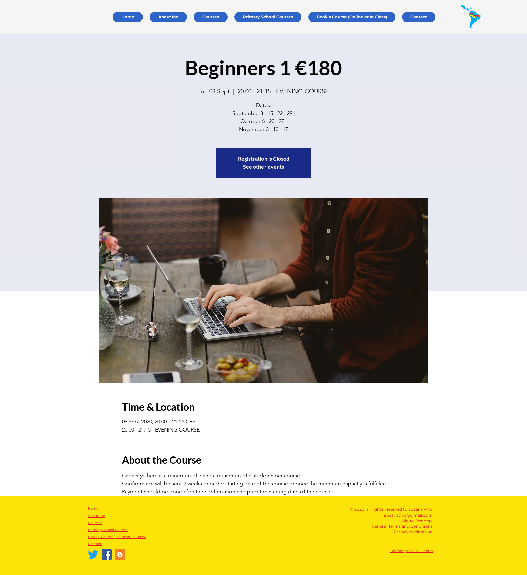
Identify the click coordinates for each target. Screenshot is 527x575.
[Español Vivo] (120, 554)
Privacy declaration (413, 531)
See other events (263, 166)
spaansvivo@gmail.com (408, 515)
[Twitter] (93, 554)
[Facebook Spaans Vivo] (107, 554)
